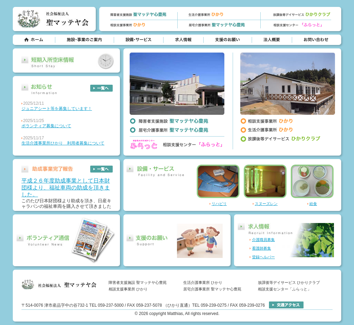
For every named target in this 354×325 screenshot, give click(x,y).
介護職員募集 (263, 240)
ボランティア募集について (46, 125)
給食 (313, 204)
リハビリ (219, 204)
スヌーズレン (266, 204)
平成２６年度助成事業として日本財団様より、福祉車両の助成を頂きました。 (65, 187)
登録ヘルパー (263, 257)
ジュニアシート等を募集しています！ (56, 108)
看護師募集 (261, 248)
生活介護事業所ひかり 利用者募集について (62, 143)
